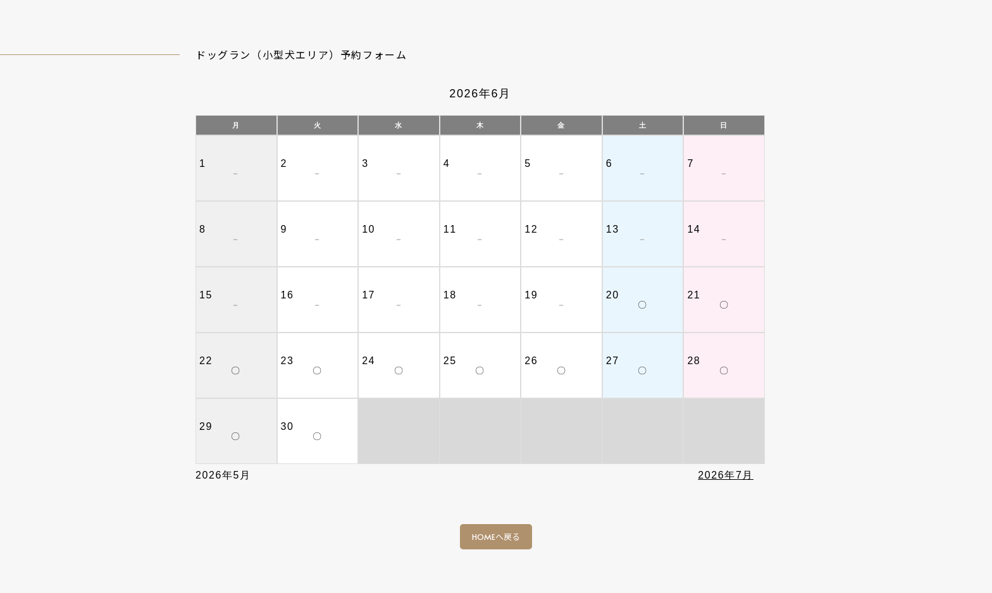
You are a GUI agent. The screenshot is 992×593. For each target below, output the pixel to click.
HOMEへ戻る (496, 536)
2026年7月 (725, 475)
